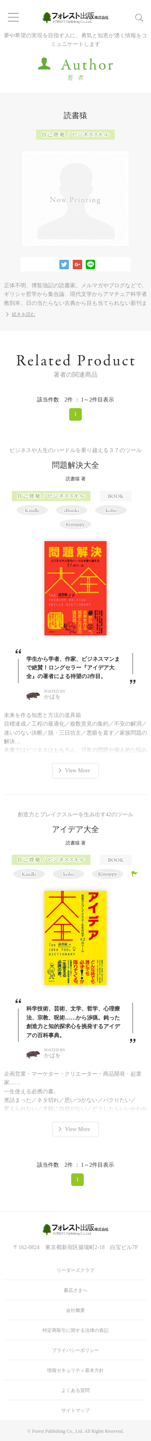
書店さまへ (75, 1290)
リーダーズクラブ (75, 1270)
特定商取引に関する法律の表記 (75, 1330)
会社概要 (75, 1310)
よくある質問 (75, 1390)
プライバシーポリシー (75, 1350)
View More (77, 770)
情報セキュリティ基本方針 (75, 1370)
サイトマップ (75, 1410)
